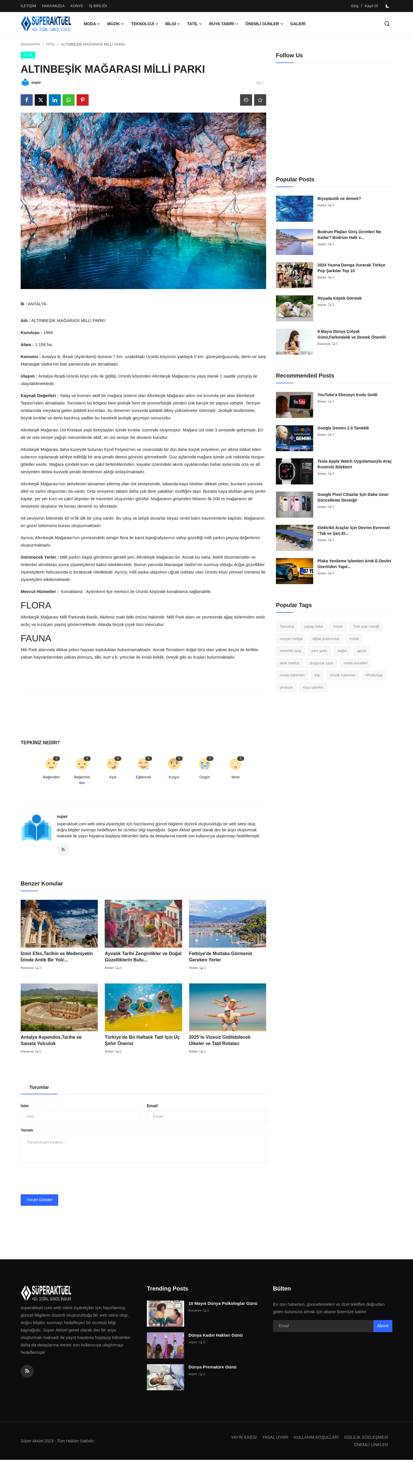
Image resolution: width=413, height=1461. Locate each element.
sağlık (342, 651)
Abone (383, 1327)
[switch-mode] (388, 6)
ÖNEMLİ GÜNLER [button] (264, 24)
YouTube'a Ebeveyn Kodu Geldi (347, 394)
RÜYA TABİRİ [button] (223, 24)
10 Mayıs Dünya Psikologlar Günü (223, 1304)
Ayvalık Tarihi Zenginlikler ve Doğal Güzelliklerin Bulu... (143, 957)
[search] (387, 23)
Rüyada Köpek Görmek (339, 298)
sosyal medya (291, 639)
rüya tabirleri (313, 687)
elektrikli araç (290, 651)
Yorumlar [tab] (39, 1088)
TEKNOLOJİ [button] (144, 24)
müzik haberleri (342, 675)
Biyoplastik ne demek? (339, 198)
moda (354, 639)
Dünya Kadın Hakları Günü (215, 1336)
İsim (25, 1107)
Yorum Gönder (39, 1201)
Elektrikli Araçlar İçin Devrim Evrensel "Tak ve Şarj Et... (353, 530)
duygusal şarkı (321, 663)
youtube (286, 687)
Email (152, 1107)
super (62, 816)
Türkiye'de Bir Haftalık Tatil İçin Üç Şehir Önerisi (142, 1041)
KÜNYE (77, 6)
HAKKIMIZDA (53, 6)
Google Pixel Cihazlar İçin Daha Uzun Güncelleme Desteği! (352, 497)
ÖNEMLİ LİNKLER (370, 1445)
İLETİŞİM (28, 6)
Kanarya (27, 969)
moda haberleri (292, 675)
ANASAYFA (30, 44)
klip (317, 675)
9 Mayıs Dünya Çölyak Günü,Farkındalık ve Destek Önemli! (351, 334)
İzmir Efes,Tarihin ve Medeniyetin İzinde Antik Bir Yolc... (57, 957)
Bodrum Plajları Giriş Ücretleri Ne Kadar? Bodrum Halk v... (349, 234)
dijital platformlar (326, 639)
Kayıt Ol (371, 6)
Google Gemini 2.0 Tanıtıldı (343, 428)
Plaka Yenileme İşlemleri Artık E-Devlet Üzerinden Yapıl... (354, 564)
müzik (338, 626)
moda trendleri (355, 663)
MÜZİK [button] (115, 24)
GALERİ (297, 23)
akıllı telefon (289, 663)
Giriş (355, 6)
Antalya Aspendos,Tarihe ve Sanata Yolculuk (51, 1041)
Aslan (109, 969)
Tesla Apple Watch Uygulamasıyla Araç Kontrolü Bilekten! (354, 464)
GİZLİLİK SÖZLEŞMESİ (365, 1438)
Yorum (27, 1131)
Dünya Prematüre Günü (212, 1368)
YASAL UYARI (271, 1438)
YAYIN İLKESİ (238, 1438)
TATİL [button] (194, 24)
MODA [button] (92, 24)
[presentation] (64, 1180)
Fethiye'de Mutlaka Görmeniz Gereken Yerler (220, 957)
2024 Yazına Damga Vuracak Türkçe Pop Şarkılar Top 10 (351, 268)
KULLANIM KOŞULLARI (313, 1438)
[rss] (27, 1372)
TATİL (50, 44)
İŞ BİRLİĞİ (98, 6)
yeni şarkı (319, 651)
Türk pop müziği (366, 626)
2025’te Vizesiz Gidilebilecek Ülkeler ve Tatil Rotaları (220, 1041)
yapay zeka (313, 626)
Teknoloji (287, 626)
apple (361, 651)
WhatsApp (374, 675)
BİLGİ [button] (172, 24)
